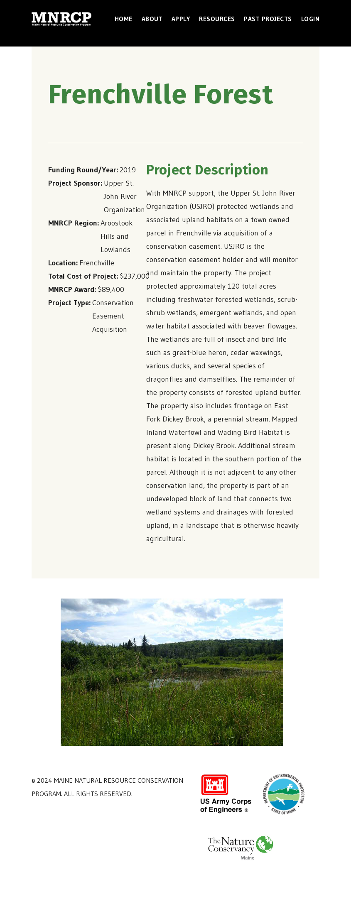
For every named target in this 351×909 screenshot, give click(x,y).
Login (310, 19)
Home (124, 19)
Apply (181, 19)
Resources (217, 19)
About (152, 19)
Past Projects (268, 19)
